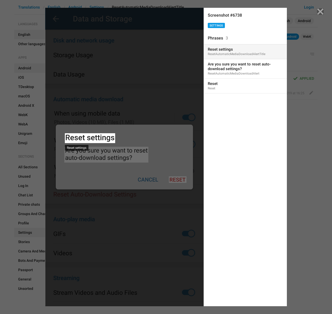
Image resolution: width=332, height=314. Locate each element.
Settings (216, 25)
